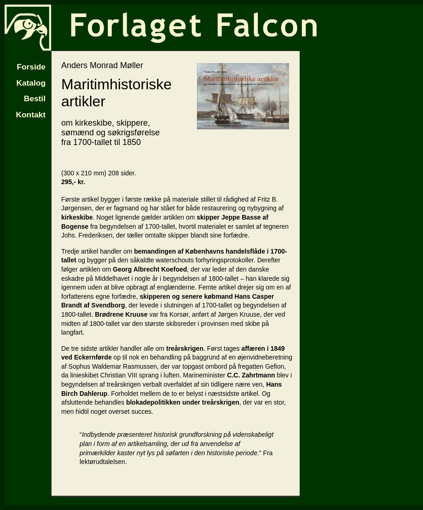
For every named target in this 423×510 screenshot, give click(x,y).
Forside (31, 66)
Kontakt (31, 114)
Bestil (35, 98)
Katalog (31, 82)
